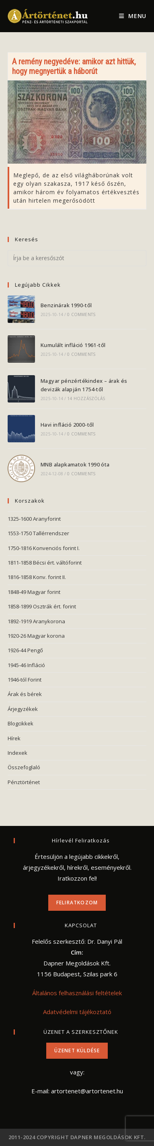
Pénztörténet (24, 782)
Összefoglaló (24, 767)
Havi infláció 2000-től (67, 424)
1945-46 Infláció (26, 665)
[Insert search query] (77, 258)
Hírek (14, 738)
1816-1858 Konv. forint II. (37, 577)
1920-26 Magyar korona (36, 635)
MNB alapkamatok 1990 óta (75, 464)
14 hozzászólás (86, 398)
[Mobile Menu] (132, 16)
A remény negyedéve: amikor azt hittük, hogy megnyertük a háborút (74, 66)
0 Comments (81, 314)
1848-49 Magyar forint (34, 592)
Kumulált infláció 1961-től (73, 345)
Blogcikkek (20, 723)
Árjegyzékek (23, 709)
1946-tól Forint (24, 679)
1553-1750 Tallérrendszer (38, 533)
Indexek (17, 752)
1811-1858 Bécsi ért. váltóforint (45, 562)
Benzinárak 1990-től (66, 305)
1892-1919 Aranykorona (36, 621)
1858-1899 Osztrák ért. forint (42, 606)
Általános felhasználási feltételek (77, 993)
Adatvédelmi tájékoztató (77, 1012)
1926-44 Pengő (25, 650)
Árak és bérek (25, 694)
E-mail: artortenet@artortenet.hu (77, 1091)
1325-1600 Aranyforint (34, 518)
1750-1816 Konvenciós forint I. (44, 548)
